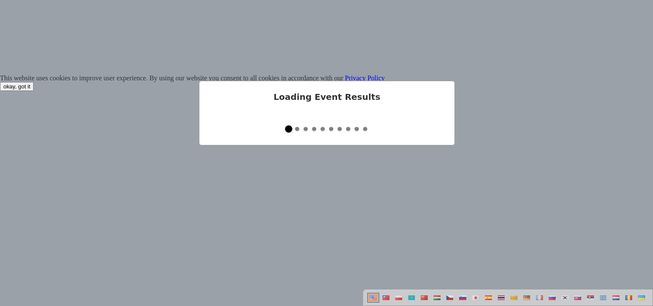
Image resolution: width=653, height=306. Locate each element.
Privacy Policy (365, 78)
